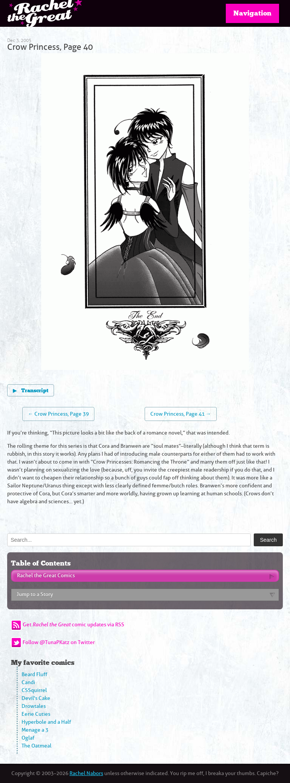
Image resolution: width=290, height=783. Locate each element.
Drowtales (34, 706)
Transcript (30, 390)
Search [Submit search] (268, 540)
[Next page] (197, 212)
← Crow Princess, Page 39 (58, 414)
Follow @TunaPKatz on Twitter (59, 642)
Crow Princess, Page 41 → (180, 414)
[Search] (129, 539)
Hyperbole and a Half (46, 722)
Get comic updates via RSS (73, 624)
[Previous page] (93, 212)
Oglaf (28, 738)
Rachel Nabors (86, 773)
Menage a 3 (35, 730)
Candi (28, 682)
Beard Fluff (34, 674)
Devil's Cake (36, 698)
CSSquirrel (34, 690)
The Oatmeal (36, 746)
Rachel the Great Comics (46, 575)
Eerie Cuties (36, 714)
